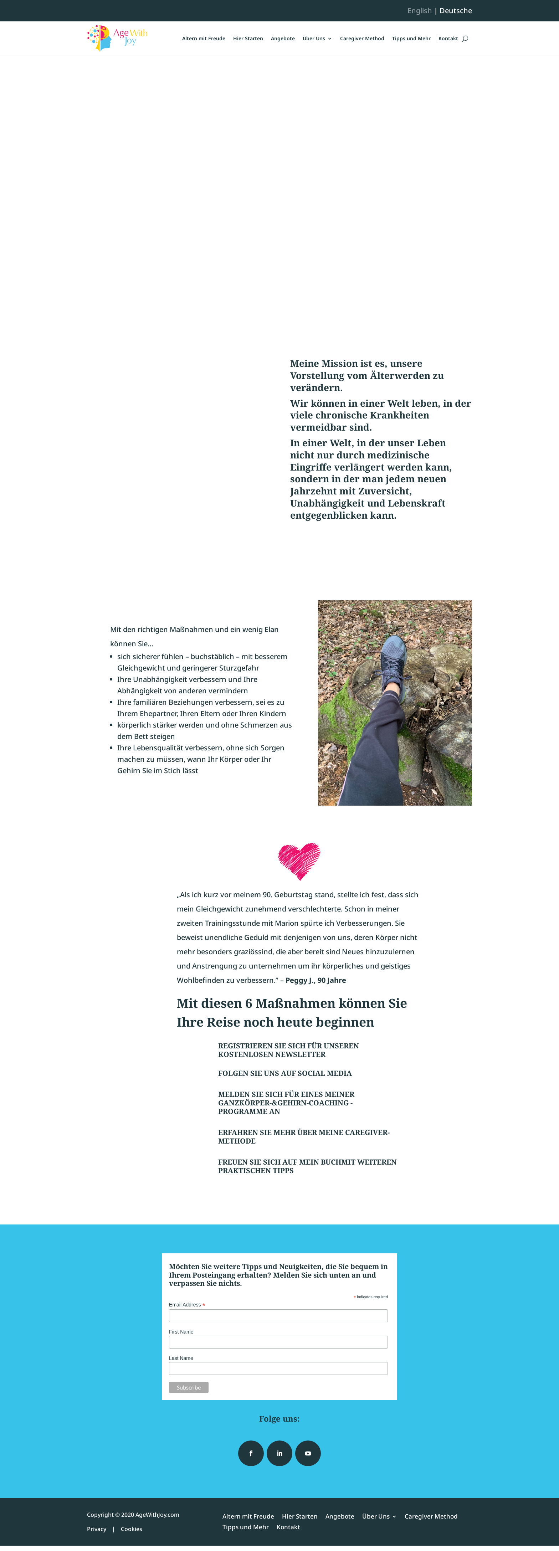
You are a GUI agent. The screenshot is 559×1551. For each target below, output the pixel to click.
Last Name (181, 1358)
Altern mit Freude (203, 38)
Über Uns (314, 38)
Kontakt (448, 38)
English (419, 10)
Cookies (131, 1529)
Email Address (187, 1304)
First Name (181, 1332)
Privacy (96, 1529)
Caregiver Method (362, 38)
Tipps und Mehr (411, 38)
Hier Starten (248, 38)
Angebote (283, 38)
